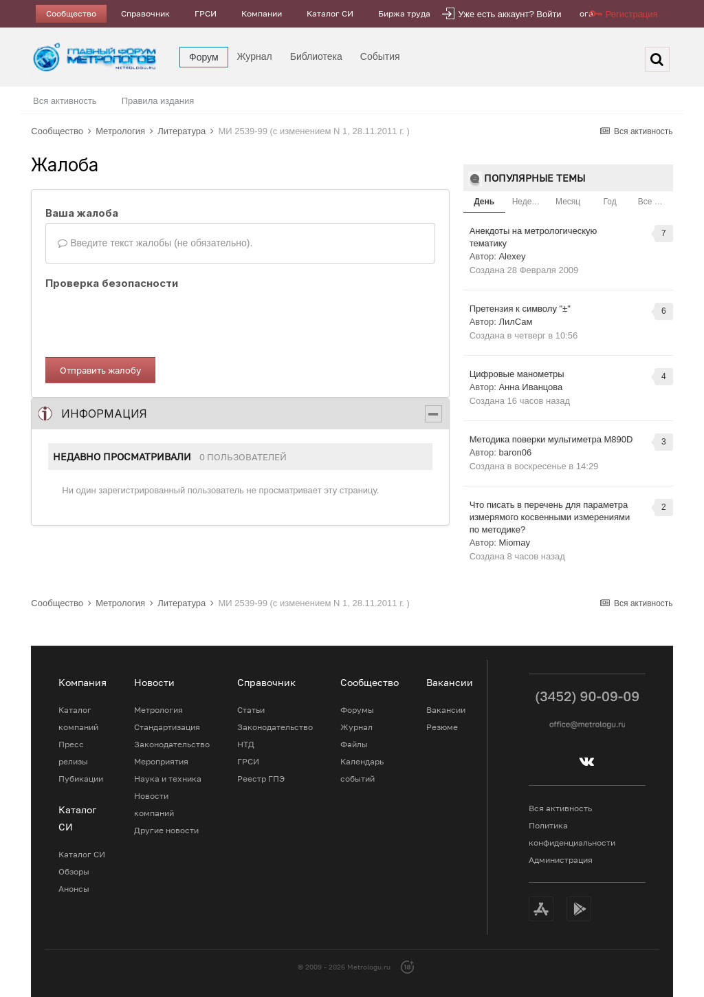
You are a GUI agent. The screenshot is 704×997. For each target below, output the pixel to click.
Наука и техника (167, 778)
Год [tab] (610, 201)
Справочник (145, 13)
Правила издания (158, 101)
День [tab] (484, 201)
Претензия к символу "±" (520, 308)
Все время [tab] (655, 201)
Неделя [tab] (526, 201)
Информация (104, 413)
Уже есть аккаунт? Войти (509, 14)
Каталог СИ (330, 13)
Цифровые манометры (517, 374)
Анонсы (73, 888)
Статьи (251, 710)
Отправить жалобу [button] (100, 370)
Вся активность (65, 101)
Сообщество (71, 13)
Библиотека (316, 56)
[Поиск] (657, 59)
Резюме (442, 727)
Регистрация (632, 14)
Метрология (158, 710)
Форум (204, 57)
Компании (261, 13)
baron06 (514, 452)
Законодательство (172, 744)
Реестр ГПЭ (261, 778)
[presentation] (149, 320)
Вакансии (445, 710)
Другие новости (166, 830)
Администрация (561, 860)
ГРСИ (206, 13)
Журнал (254, 56)
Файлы (354, 744)
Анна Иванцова (530, 387)
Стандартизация (167, 727)
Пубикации (80, 778)
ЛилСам (515, 322)
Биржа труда (404, 13)
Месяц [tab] (568, 201)
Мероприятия (161, 761)
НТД (245, 744)
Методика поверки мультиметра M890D (551, 439)
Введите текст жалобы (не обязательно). (155, 242)
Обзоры (73, 871)
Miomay (514, 542)
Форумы (357, 710)
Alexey (511, 256)
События (380, 56)
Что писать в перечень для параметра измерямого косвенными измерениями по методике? (550, 517)
